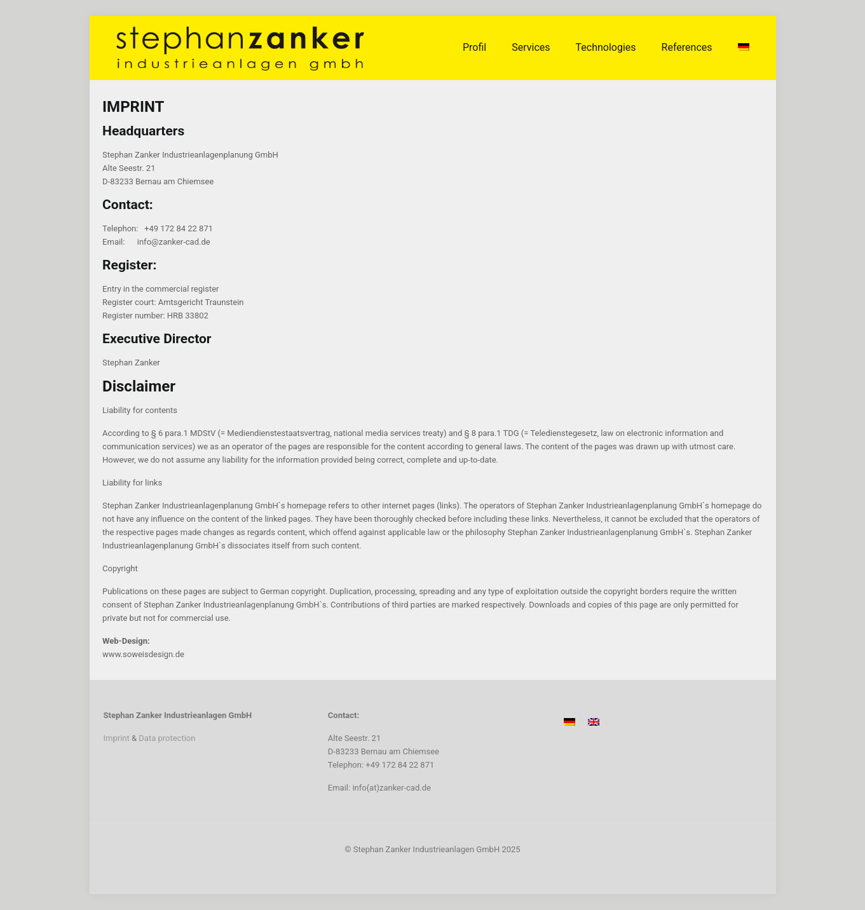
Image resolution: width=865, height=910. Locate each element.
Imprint (117, 738)
